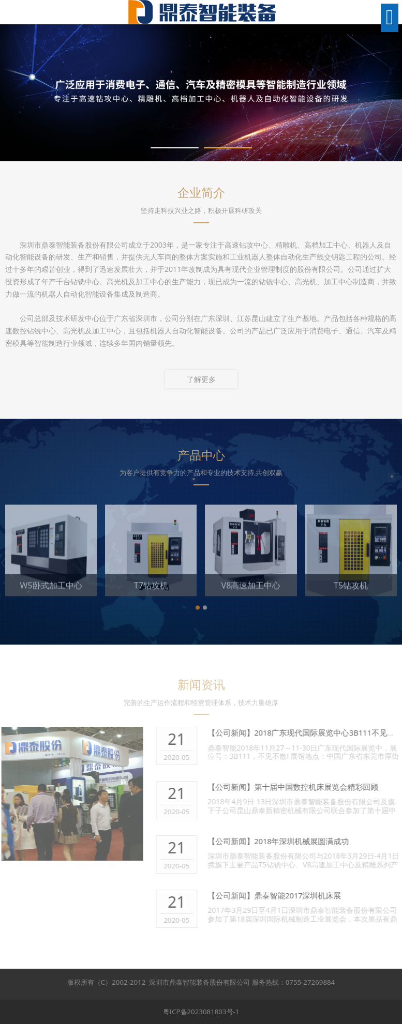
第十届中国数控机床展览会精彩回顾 (322, 787)
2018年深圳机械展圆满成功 (307, 841)
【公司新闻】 (237, 732)
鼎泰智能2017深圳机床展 (304, 895)
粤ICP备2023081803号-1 (201, 1011)
